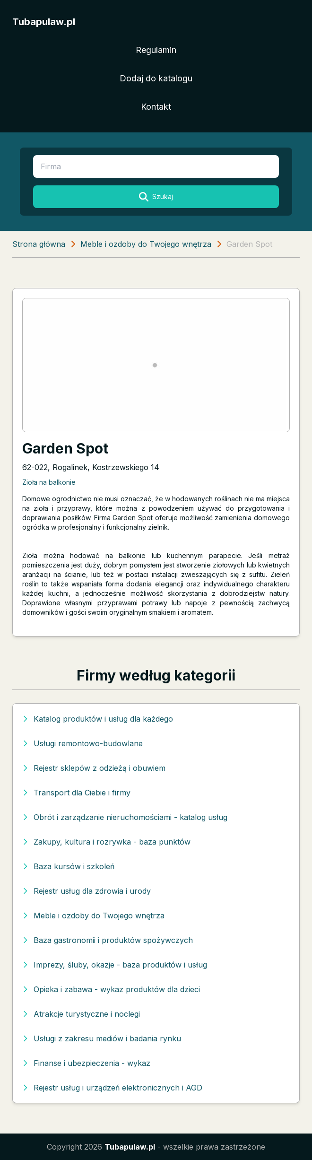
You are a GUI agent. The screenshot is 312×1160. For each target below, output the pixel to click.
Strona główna (38, 244)
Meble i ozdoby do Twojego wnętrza (145, 244)
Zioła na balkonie (49, 482)
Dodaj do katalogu (156, 78)
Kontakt (156, 107)
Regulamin (156, 50)
